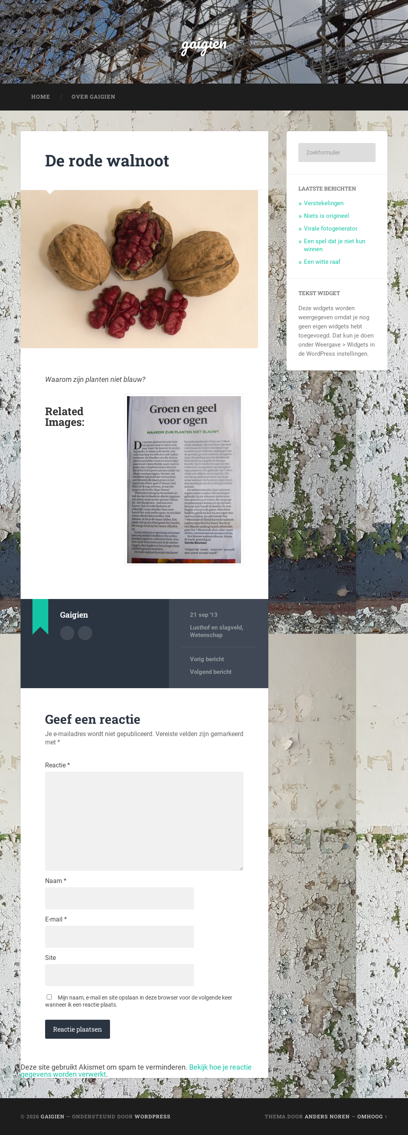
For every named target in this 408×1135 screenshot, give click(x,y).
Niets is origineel (326, 215)
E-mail (56, 919)
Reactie (57, 765)
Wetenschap (206, 635)
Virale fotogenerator (330, 228)
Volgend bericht (211, 671)
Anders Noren (327, 1116)
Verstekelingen (323, 203)
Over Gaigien (94, 96)
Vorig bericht (207, 659)
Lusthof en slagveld (216, 627)
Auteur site (85, 633)
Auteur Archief (67, 633)
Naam (55, 881)
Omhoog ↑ (372, 1116)
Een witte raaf (322, 261)
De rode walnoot (107, 160)
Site (50, 958)
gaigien (204, 42)
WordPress (153, 1116)
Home (40, 96)
